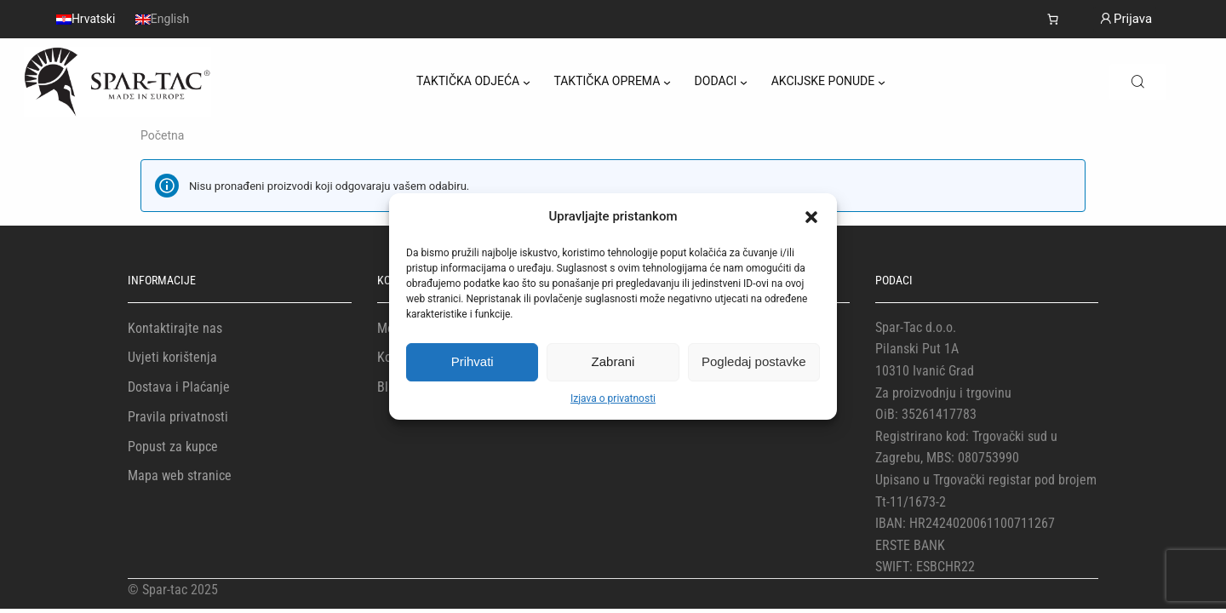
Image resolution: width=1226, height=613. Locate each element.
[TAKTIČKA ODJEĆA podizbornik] (526, 82)
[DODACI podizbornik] (744, 82)
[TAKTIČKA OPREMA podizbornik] (667, 82)
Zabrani (613, 361)
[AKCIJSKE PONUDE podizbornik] (881, 82)
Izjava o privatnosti (613, 398)
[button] (811, 217)
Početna (162, 135)
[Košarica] (1053, 19)
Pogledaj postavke (754, 361)
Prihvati (472, 361)
